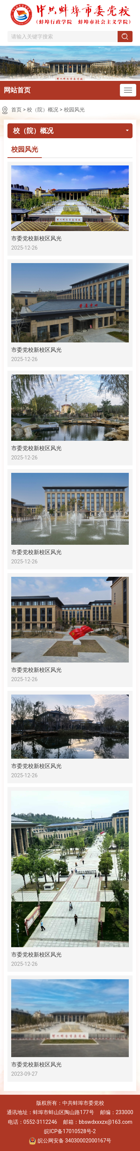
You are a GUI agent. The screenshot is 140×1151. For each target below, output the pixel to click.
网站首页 (17, 90)
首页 (16, 110)
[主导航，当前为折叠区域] (128, 90)
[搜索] (125, 36)
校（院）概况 (42, 110)
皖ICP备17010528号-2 (70, 1131)
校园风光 (74, 110)
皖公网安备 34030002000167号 (70, 1141)
